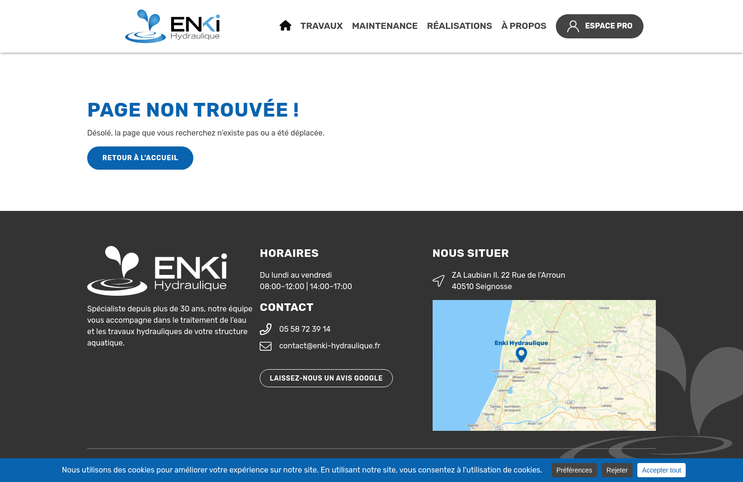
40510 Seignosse (482, 286)
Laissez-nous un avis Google (326, 378)
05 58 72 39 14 (305, 329)
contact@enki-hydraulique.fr (329, 345)
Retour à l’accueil (140, 158)
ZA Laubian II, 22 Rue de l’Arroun (508, 275)
